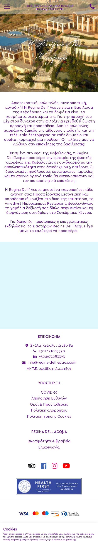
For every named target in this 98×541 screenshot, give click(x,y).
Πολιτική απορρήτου (49, 410)
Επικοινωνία (49, 447)
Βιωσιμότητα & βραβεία (49, 441)
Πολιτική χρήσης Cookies (49, 416)
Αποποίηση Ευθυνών (49, 398)
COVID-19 (49, 392)
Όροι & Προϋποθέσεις (49, 404)
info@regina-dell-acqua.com (52, 362)
